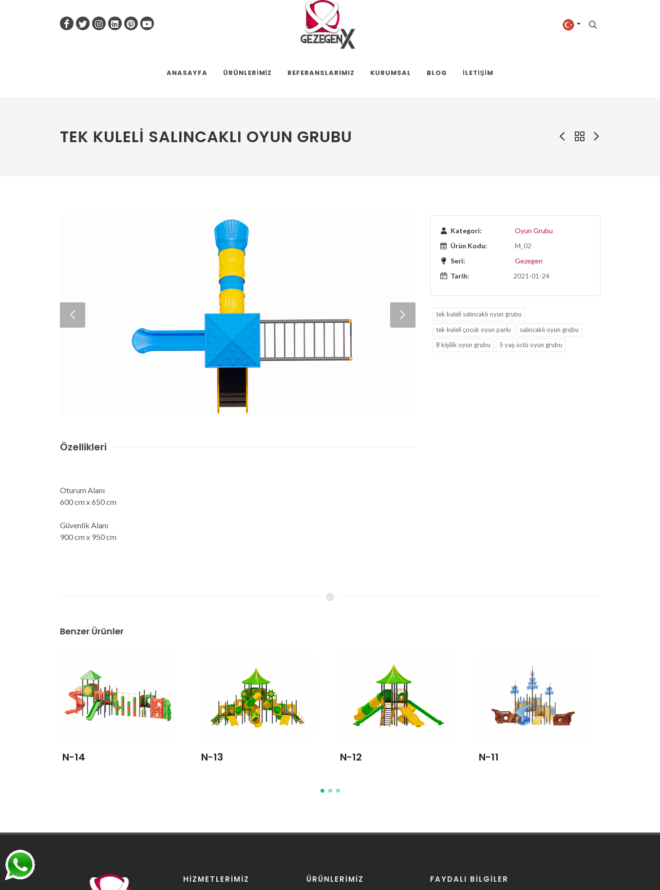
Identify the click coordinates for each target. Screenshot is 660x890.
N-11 (489, 757)
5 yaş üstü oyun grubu (530, 345)
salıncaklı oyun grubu (549, 330)
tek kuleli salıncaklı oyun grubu (479, 314)
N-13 (212, 757)
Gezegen (529, 261)
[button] (322, 791)
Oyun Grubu (534, 230)
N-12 (351, 757)
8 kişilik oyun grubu (463, 345)
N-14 (73, 757)
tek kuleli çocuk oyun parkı (473, 330)
